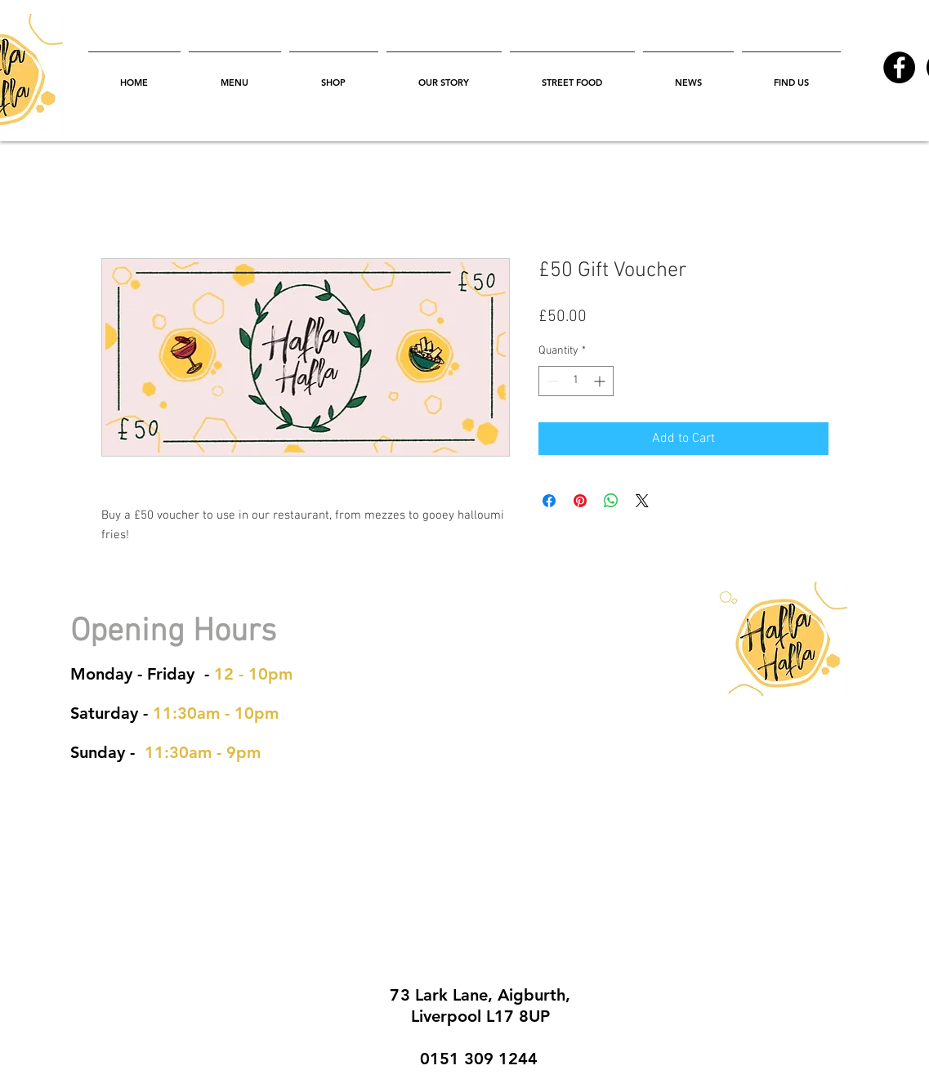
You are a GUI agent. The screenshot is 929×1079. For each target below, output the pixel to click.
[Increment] (601, 381)
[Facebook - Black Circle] (899, 67)
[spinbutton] (576, 381)
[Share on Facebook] (549, 501)
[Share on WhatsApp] (611, 501)
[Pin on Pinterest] (580, 501)
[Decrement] (551, 381)
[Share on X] (642, 501)
